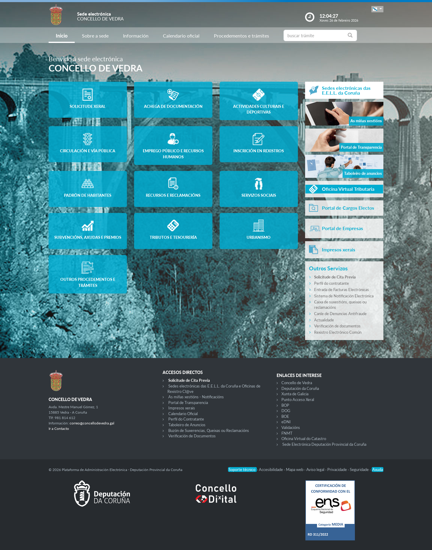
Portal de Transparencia (188, 402)
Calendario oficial (181, 35)
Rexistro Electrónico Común (338, 332)
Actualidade (324, 320)
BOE (285, 416)
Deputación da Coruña (300, 388)
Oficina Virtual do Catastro (303, 438)
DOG (285, 410)
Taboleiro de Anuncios (187, 424)
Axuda (377, 469)
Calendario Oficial (183, 413)
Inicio (62, 35)
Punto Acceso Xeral (297, 399)
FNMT (286, 433)
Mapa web (295, 469)
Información (135, 35)
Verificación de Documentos (192, 435)
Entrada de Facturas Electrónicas (341, 289)
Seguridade (360, 469)
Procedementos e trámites (241, 35)
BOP (285, 405)
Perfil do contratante (331, 283)
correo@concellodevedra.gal (92, 423)
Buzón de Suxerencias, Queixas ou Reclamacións (208, 430)
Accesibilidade (271, 469)
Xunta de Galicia (294, 393)
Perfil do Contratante (186, 419)
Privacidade (337, 469)
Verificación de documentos (337, 326)
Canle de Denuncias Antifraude (340, 313)
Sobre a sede (95, 35)
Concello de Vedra (296, 382)
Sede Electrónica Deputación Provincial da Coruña (324, 444)
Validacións (290, 427)
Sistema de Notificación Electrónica (344, 295)
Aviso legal (315, 469)
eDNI (286, 421)
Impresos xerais (181, 408)
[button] (377, 9)
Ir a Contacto (59, 428)
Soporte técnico (242, 469)
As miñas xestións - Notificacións (196, 396)
